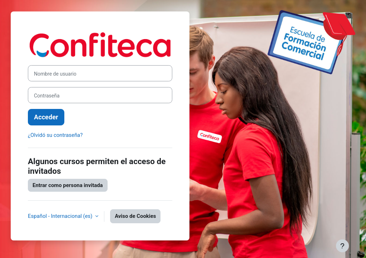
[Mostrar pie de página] (342, 245)
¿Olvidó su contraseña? (55, 135)
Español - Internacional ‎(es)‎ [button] (61, 216)
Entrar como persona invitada (68, 185)
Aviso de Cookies (135, 216)
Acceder (46, 117)
